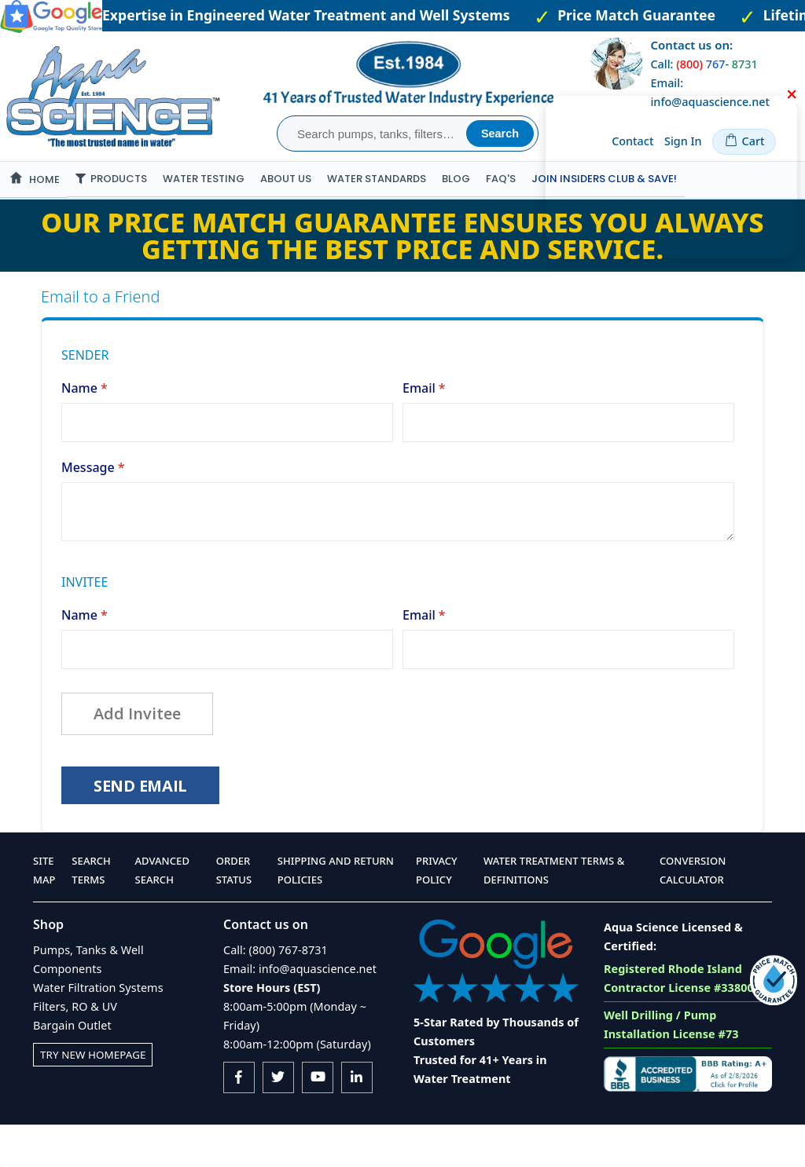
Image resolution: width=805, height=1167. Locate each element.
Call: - (703, 64)
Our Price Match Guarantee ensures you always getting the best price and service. (402, 271)
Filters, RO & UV (75, 1048)
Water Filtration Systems (98, 1029)
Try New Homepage (96, 1096)
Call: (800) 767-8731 (275, 992)
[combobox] (373, 133)
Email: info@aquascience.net (300, 1011)
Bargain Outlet (72, 1067)
